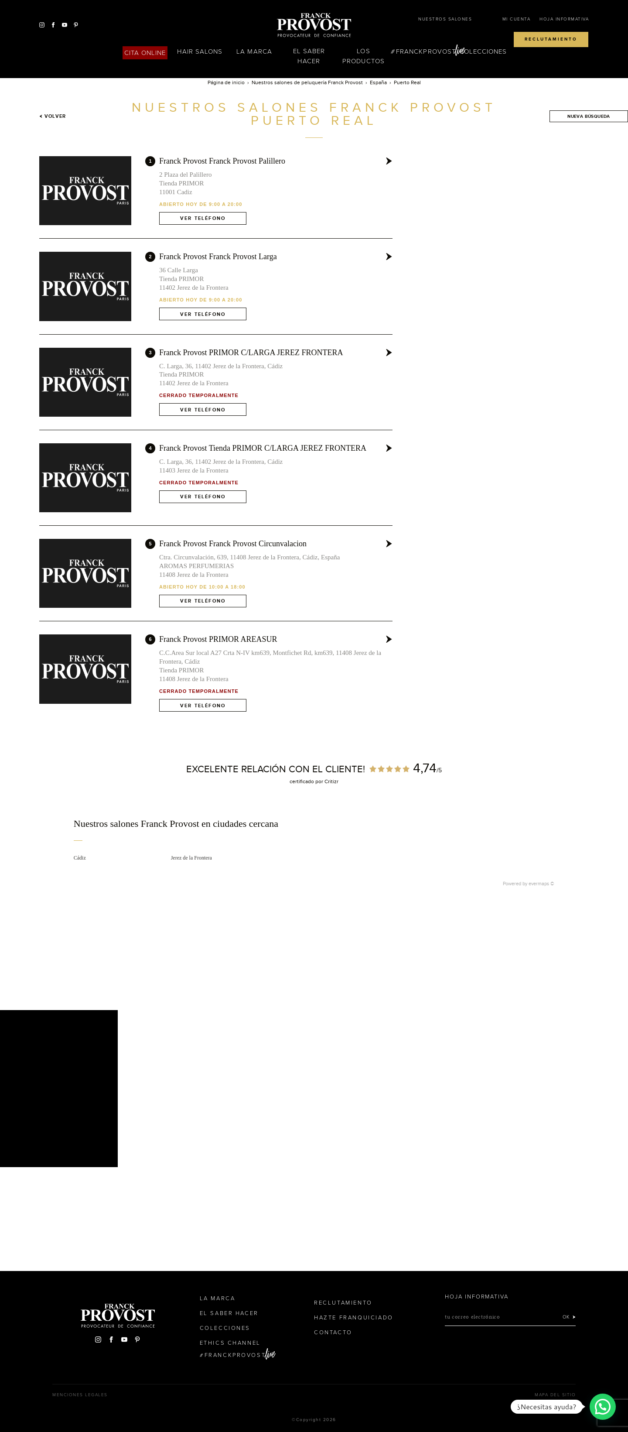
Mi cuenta (516, 19)
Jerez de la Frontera (191, 858)
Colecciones (483, 51)
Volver (52, 116)
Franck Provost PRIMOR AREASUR (218, 639)
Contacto (333, 1332)
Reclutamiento (551, 39)
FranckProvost (426, 51)
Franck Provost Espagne (314, 25)
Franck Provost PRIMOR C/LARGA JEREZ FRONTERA (251, 352)
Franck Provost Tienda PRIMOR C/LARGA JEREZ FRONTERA (262, 448)
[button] (603, 1407)
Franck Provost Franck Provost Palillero (222, 161)
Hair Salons (200, 51)
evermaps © (541, 883)
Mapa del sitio (555, 1395)
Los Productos (363, 56)
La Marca (254, 51)
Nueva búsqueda (588, 116)
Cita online (145, 53)
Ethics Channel (230, 1343)
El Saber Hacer (309, 56)
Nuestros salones (445, 19)
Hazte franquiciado (353, 1317)
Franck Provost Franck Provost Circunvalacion (233, 543)
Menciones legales (80, 1395)
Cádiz (80, 858)
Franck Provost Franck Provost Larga (218, 256)
